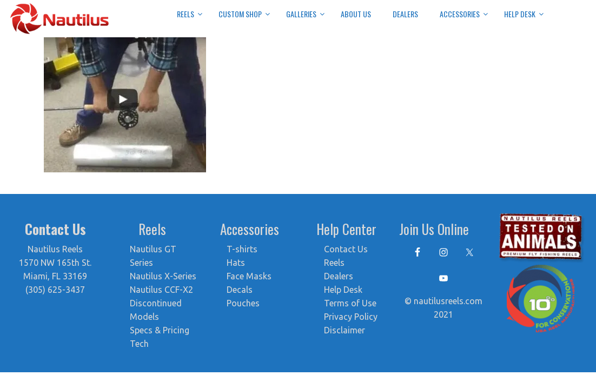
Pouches (243, 303)
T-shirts (242, 249)
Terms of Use (350, 303)
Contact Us (346, 249)
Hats (236, 262)
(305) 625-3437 (55, 289)
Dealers (338, 276)
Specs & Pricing (159, 330)
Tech (139, 343)
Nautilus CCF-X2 (161, 289)
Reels (334, 262)
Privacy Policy (351, 316)
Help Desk (343, 289)
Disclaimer (344, 330)
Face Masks (249, 276)
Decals (240, 289)
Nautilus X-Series (163, 276)
